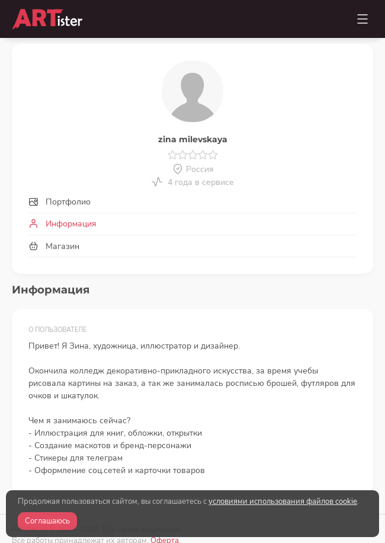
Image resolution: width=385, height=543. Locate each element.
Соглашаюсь (47, 521)
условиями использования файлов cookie (282, 501)
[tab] (192, 202)
